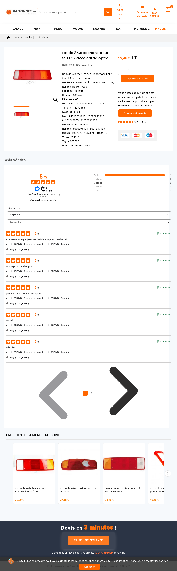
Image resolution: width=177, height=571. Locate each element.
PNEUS (160, 29)
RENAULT (18, 29)
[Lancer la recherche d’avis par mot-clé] (168, 222)
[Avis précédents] (53, 393)
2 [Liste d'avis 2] (92, 393)
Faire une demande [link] (135, 113)
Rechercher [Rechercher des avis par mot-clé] (87, 222)
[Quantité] (122, 71)
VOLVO (78, 29)
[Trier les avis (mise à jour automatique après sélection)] (89, 214)
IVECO (58, 29)
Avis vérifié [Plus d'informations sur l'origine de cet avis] (165, 233)
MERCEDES (142, 29)
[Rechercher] (74, 12)
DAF (119, 29)
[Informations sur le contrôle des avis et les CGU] (59, 194)
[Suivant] (168, 473)
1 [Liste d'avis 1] (85, 393)
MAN (37, 29)
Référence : (68, 64)
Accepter (89, 566)
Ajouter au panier (137, 78)
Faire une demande (88, 540)
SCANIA (99, 29)
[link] (142, 12)
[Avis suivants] (123, 393)
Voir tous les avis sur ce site (43, 200)
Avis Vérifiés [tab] (15, 160)
